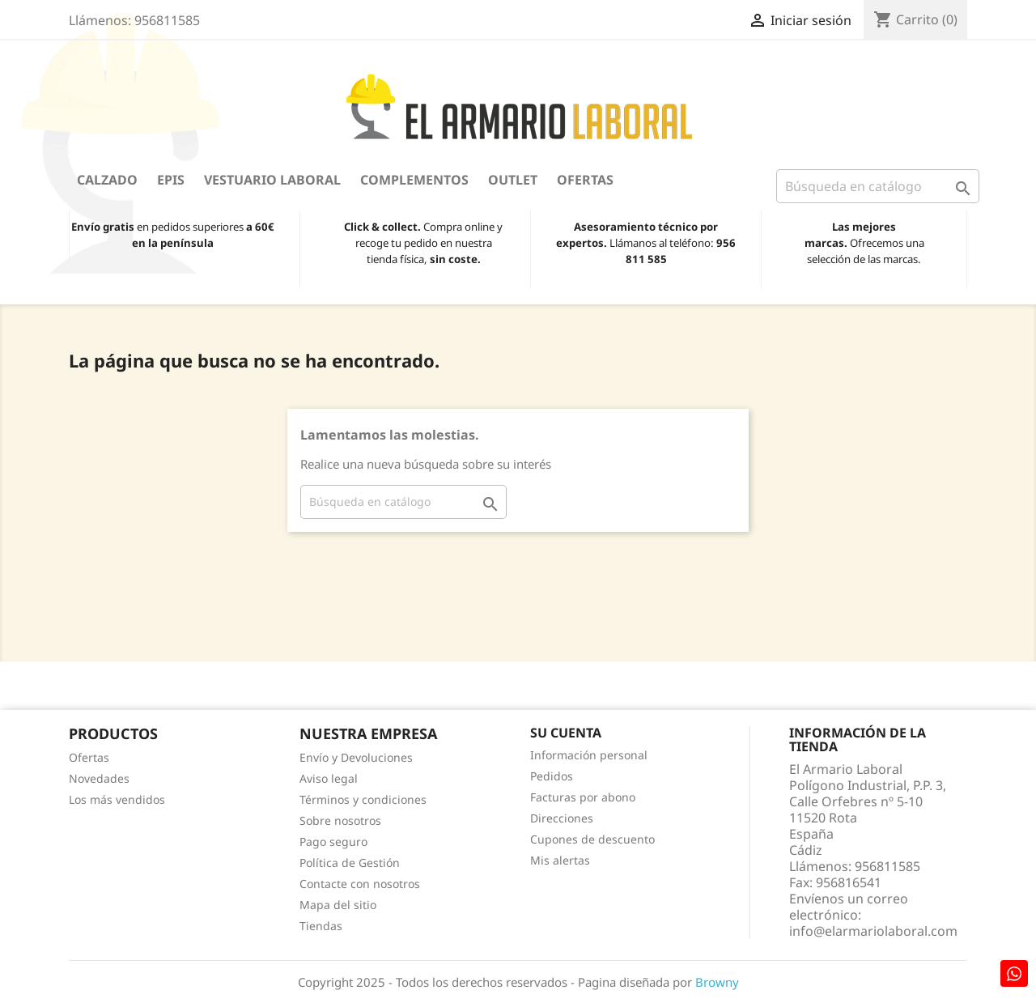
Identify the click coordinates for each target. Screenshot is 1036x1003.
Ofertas (585, 180)
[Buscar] (877, 186)
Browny (717, 982)
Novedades (99, 778)
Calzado (107, 180)
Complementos (414, 180)
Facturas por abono (582, 797)
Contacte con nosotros (359, 883)
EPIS (171, 180)
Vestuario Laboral (272, 180)
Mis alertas (560, 860)
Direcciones (561, 818)
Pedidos (551, 776)
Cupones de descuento (592, 839)
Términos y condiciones (363, 799)
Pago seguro (333, 841)
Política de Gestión (349, 862)
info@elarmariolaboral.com (873, 931)
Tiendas (320, 925)
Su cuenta (565, 733)
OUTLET (512, 180)
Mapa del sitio (337, 904)
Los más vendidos (117, 799)
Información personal (589, 755)
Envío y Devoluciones (356, 757)
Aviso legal (328, 778)
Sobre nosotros (340, 820)
